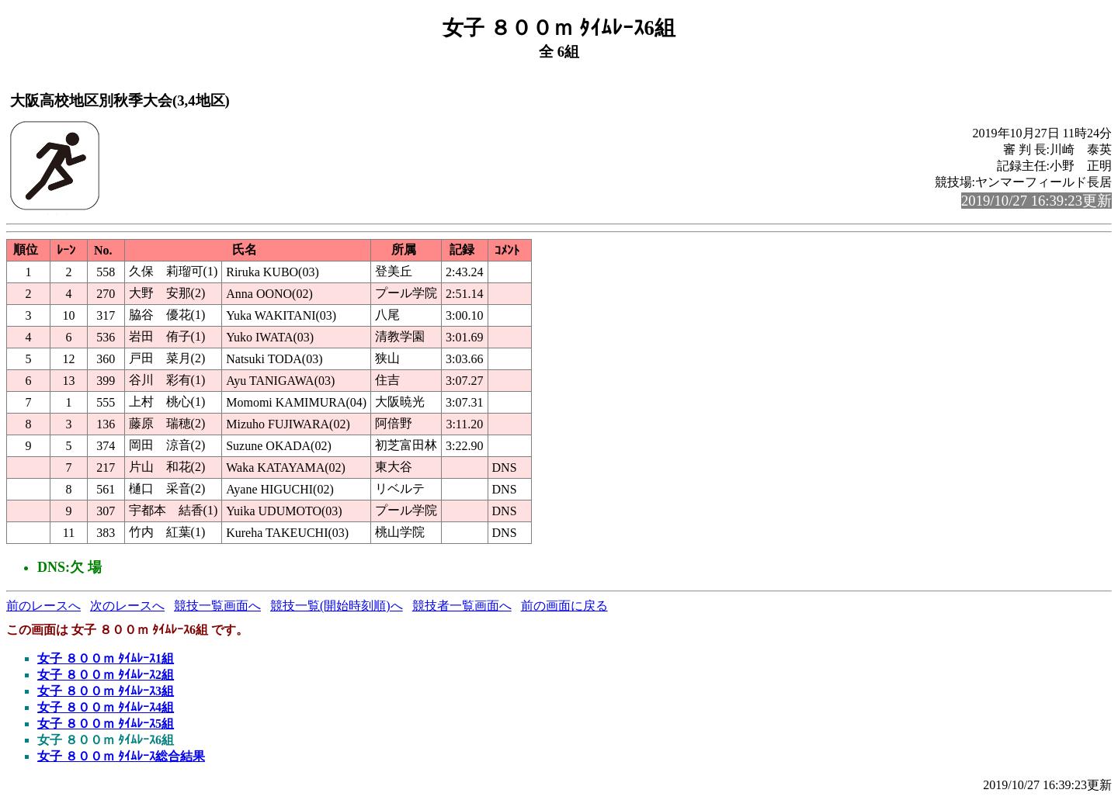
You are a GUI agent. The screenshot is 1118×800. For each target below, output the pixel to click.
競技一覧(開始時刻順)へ (336, 605)
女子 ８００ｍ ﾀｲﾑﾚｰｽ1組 (105, 658)
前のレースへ (43, 605)
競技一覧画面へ (217, 605)
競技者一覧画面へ (462, 605)
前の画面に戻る (564, 605)
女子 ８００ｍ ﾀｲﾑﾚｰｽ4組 (105, 707)
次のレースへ (127, 605)
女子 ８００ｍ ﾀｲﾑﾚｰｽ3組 (105, 691)
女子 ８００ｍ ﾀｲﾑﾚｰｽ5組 (105, 723)
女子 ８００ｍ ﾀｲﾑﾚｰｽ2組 (105, 674)
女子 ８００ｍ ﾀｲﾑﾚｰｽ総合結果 (121, 756)
